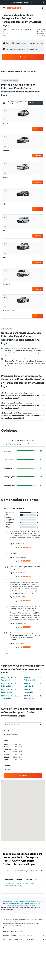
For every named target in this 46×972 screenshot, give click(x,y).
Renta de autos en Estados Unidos (30, 901)
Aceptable (10, 520)
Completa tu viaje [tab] (21, 871)
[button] (43, 2)
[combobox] (5, 33)
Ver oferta (38, 129)
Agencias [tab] (7, 871)
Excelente (10, 512)
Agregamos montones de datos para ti (24, 935)
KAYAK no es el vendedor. (24, 931)
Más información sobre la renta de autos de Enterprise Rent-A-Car (20, 884)
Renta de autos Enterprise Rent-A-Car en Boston (21, 905)
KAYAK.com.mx (7, 901)
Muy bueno (10, 515)
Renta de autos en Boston (32, 903)
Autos (16, 901)
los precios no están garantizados (12, 925)
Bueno (8, 517)
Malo (8, 527)
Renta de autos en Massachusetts (13, 903)
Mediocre (9, 525)
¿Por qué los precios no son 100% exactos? (24, 939)
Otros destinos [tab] (36, 871)
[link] (23, 775)
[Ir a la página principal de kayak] (14, 8)
